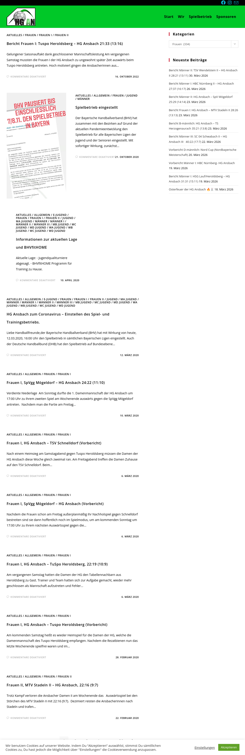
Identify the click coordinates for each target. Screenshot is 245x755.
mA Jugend (24, 221)
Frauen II (62, 35)
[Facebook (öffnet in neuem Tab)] (224, 2)
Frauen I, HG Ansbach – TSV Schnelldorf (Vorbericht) (54, 443)
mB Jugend (61, 224)
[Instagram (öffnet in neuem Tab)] (231, 2)
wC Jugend (38, 231)
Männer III (42, 224)
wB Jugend (28, 306)
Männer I (57, 221)
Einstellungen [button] (205, 747)
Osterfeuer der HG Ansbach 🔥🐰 (191, 189)
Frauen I (45, 35)
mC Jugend (103, 302)
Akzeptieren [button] (229, 747)
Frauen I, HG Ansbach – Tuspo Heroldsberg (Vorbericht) (57, 624)
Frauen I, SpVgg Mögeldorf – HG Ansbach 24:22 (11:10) (56, 382)
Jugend (132, 95)
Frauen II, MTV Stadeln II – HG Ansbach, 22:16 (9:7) (52, 685)
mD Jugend (38, 227)
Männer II (23, 224)
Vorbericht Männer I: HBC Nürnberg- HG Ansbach (202, 163)
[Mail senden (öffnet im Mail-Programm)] (236, 2)
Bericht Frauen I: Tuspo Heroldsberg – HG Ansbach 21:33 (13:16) (65, 43)
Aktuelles (14, 35)
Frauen (30, 35)
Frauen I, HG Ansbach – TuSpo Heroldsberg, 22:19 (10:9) (57, 564)
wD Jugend (57, 231)
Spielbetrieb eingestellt (96, 107)
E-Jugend (60, 215)
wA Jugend (57, 227)
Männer (83, 99)
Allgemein (102, 95)
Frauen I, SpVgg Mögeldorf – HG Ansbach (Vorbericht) (55, 503)
